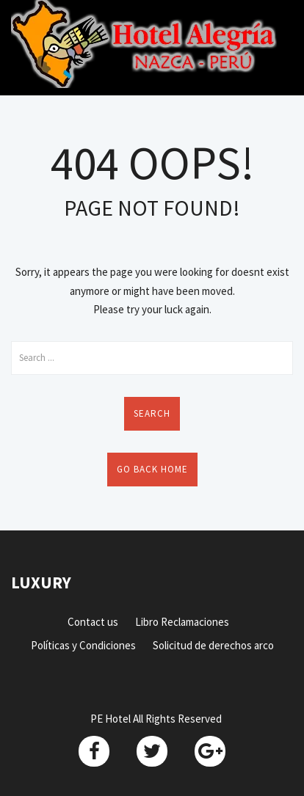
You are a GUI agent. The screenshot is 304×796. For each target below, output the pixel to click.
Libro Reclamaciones (182, 622)
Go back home (152, 469)
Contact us (93, 622)
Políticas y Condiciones (83, 645)
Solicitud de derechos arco (213, 645)
